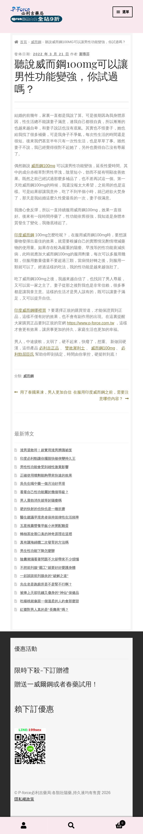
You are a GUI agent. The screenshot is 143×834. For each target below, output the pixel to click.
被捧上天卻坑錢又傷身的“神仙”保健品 (49, 593)
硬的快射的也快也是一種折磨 (42, 509)
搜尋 (71, 825)
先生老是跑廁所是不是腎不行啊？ (46, 584)
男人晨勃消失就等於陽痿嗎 (41, 500)
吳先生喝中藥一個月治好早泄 (42, 484)
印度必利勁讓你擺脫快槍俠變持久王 (47, 459)
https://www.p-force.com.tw (90, 323)
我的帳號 (24, 825)
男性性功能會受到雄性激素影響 (44, 467)
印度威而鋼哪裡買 (30, 310)
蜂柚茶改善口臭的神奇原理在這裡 (46, 534)
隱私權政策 (24, 799)
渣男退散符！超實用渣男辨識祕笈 (46, 450)
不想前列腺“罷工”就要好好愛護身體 (47, 568)
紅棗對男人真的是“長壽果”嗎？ (44, 610)
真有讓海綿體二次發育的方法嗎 (44, 542)
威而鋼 (36, 42)
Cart (110, 822)
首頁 (23, 42)
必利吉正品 (49, 348)
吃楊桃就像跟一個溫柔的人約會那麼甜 (49, 601)
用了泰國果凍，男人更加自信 (46, 392)
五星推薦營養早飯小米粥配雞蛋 (44, 526)
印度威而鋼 (24, 235)
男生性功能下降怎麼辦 (37, 551)
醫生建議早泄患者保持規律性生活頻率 (49, 517)
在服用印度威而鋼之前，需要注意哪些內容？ (101, 395)
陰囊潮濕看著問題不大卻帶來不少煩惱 (49, 559)
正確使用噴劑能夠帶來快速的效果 (46, 475)
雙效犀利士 (75, 348)
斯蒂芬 (84, 54)
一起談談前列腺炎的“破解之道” (44, 576)
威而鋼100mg (43, 166)
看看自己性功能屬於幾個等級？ (44, 492)
